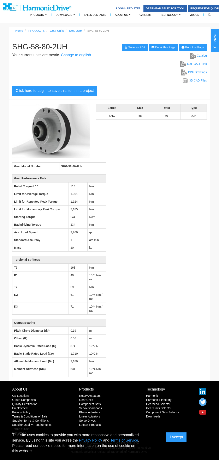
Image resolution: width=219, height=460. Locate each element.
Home (19, 30)
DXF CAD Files (193, 64)
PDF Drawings (194, 72)
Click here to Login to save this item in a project (55, 91)
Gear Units (57, 30)
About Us (123, 16)
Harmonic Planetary (159, 400)
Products (86, 389)
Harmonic (152, 395)
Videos (194, 14)
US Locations (20, 395)
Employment (20, 408)
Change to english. (76, 55)
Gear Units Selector (158, 408)
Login (120, 8)
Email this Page (163, 47)
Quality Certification (24, 404)
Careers (146, 14)
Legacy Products (90, 424)
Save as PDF (135, 47)
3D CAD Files (194, 80)
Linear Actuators (89, 416)
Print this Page (193, 47)
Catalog (198, 55)
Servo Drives (87, 420)
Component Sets (90, 404)
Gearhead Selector (158, 404)
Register (134, 8)
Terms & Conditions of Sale (29, 416)
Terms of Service (124, 440)
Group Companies (24, 400)
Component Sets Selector (162, 412)
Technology (171, 16)
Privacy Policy (21, 412)
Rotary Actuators (90, 395)
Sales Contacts (95, 14)
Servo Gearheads (90, 408)
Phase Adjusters (89, 412)
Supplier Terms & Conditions (30, 420)
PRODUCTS (39, 16)
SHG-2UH (75, 30)
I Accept (176, 437)
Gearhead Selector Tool (165, 8)
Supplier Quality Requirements (32, 424)
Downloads (66, 16)
